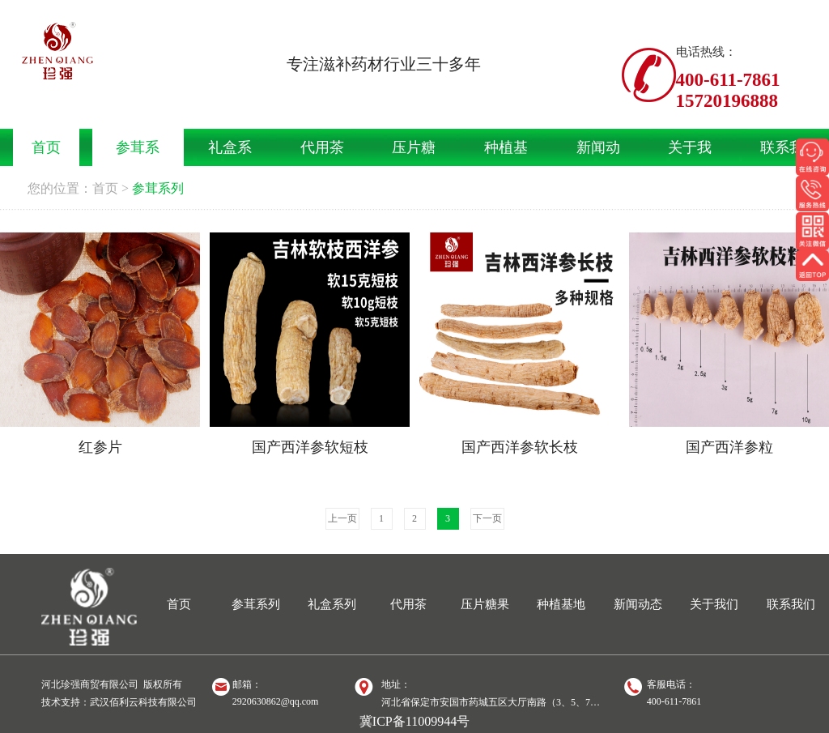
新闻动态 (638, 604)
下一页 (487, 518)
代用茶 (408, 604)
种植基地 (561, 604)
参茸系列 (158, 188)
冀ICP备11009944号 (414, 721)
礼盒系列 (332, 604)
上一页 (342, 518)
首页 (105, 188)
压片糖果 (485, 604)
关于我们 (714, 604)
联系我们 (791, 604)
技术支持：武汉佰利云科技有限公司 (119, 702)
